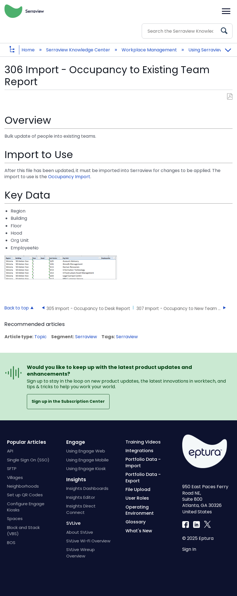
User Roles (137, 498)
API (10, 451)
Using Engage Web (85, 451)
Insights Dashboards (87, 488)
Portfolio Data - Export (143, 477)
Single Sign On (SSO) (28, 460)
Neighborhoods (23, 486)
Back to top (16, 308)
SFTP (11, 468)
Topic (40, 336)
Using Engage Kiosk (86, 468)
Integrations (139, 450)
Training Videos (143, 442)
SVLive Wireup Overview (80, 553)
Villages (15, 477)
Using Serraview (206, 50)
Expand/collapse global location (227, 48)
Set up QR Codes (25, 495)
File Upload (137, 489)
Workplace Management (150, 50)
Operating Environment (139, 510)
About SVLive (79, 532)
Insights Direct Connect (81, 509)
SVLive (73, 523)
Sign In (189, 549)
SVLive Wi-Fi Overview (88, 541)
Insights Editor (80, 497)
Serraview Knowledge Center (78, 50)
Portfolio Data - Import (143, 462)
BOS (11, 542)
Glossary (135, 522)
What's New (138, 531)
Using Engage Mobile (87, 460)
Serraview (86, 336)
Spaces (15, 518)
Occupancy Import (69, 176)
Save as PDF (230, 96)
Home (29, 50)
